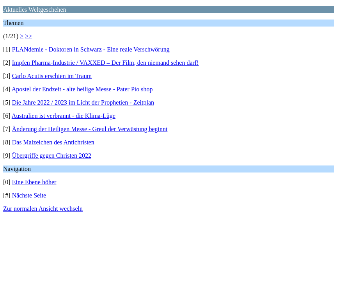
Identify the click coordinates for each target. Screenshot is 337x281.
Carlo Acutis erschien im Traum (52, 76)
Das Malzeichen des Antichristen (53, 142)
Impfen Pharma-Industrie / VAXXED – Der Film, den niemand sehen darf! (105, 62)
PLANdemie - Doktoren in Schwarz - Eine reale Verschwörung (91, 49)
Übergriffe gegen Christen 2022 (51, 155)
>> (28, 36)
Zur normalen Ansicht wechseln (43, 208)
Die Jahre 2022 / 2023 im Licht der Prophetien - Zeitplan (83, 102)
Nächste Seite (29, 195)
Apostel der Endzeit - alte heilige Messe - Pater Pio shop (82, 89)
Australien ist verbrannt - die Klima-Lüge (63, 115)
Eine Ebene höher (34, 182)
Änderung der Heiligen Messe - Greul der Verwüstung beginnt (90, 129)
